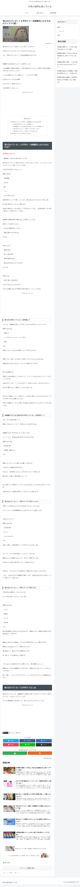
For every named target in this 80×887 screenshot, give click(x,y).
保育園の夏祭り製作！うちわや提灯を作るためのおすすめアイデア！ (67, 64)
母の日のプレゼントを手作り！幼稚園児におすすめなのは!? (26, 122)
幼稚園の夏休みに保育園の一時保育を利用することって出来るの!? (67, 72)
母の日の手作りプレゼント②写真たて (23, 124)
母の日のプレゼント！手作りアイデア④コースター (27, 129)
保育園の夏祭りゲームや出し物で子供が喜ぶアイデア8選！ (67, 48)
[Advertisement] (27, 104)
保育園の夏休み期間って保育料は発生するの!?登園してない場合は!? (67, 80)
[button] (44, 745)
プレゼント (12, 733)
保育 (58, 27)
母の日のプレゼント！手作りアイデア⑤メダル (25, 131)
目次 (25, 118)
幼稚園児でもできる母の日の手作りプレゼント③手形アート (29, 126)
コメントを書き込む (27, 871)
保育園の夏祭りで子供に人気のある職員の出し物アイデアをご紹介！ (67, 56)
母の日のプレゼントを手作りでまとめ (20, 134)
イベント (5, 733)
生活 (58, 35)
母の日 (18, 733)
